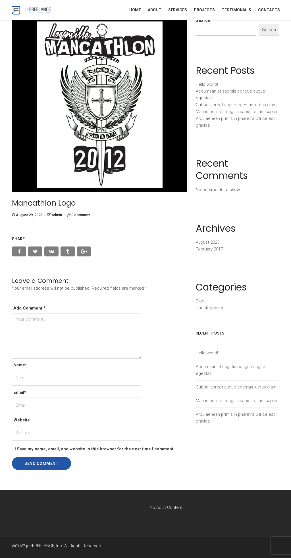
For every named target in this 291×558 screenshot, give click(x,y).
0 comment (80, 215)
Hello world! (207, 84)
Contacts (269, 10)
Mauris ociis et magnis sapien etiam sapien (237, 111)
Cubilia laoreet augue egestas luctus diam (236, 104)
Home (135, 10)
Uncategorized (210, 307)
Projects (204, 10)
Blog (200, 301)
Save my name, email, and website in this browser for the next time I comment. (95, 449)
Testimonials (236, 10)
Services (177, 10)
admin (57, 215)
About (154, 10)
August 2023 (207, 242)
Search (203, 20)
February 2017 (209, 249)
